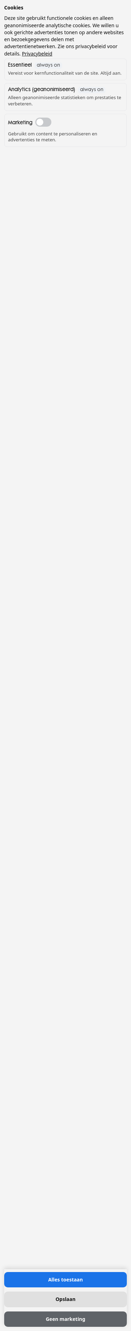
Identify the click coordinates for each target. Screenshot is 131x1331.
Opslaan (65, 1299)
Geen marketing (65, 1319)
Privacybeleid (37, 53)
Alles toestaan (65, 1279)
